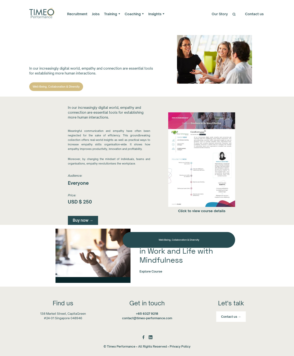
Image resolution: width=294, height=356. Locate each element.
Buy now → (83, 220)
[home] (41, 14)
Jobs (96, 14)
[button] (112, 13)
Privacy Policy (180, 346)
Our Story (220, 14)
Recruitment (77, 14)
